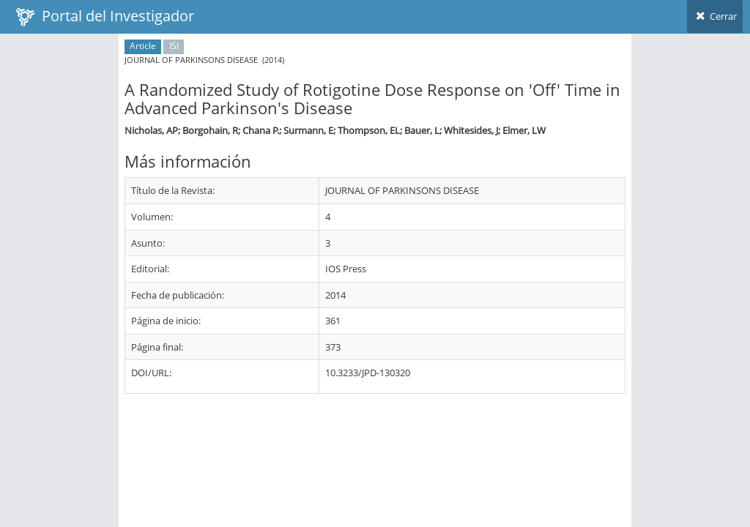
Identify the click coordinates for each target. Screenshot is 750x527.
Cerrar (715, 16)
